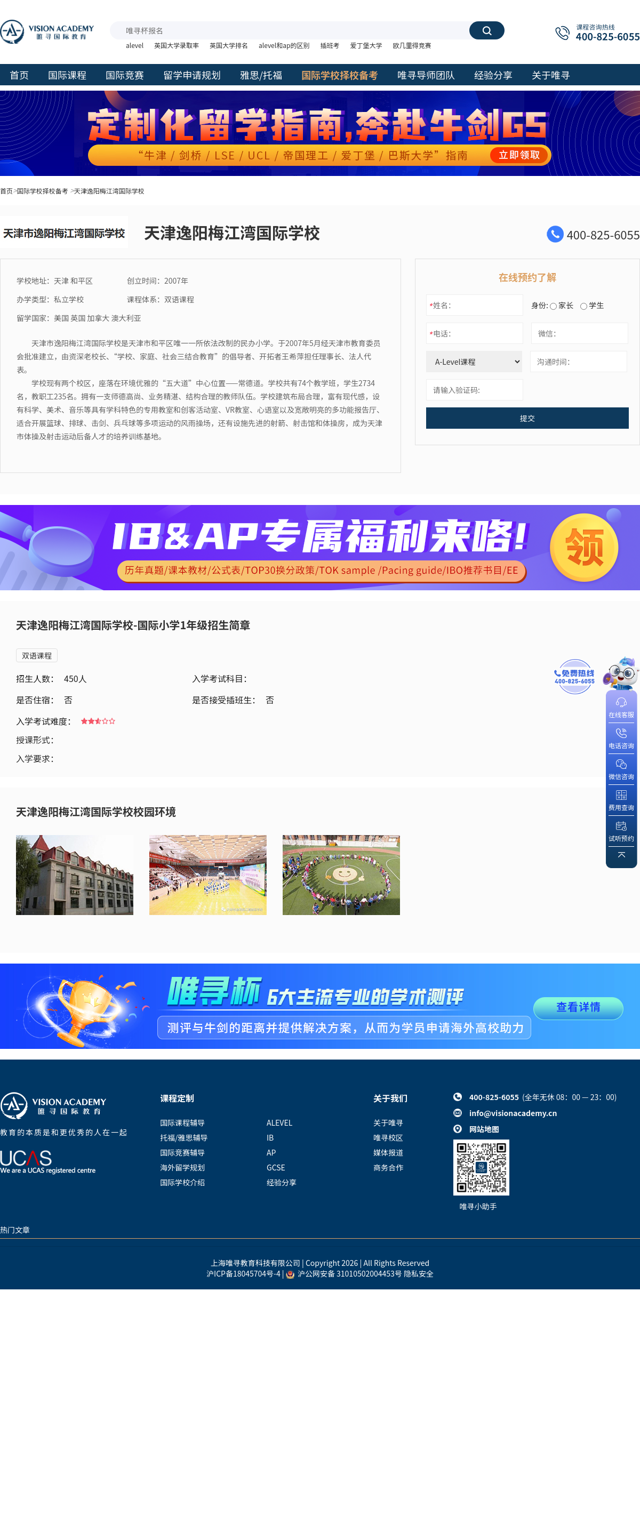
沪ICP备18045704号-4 (243, 1273)
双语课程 (37, 655)
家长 (561, 305)
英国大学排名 (229, 45)
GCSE (276, 1167)
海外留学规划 (182, 1167)
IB (270, 1137)
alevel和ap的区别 (284, 45)
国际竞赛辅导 (182, 1152)
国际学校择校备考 (42, 190)
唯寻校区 (388, 1137)
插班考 (329, 45)
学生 (592, 305)
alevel (134, 45)
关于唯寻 (388, 1122)
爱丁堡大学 (366, 45)
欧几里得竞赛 (412, 45)
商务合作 (388, 1167)
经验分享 (282, 1182)
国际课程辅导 (182, 1122)
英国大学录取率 (176, 45)
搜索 (486, 30)
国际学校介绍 (182, 1182)
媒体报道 (388, 1152)
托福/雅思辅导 (184, 1137)
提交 (527, 418)
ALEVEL (279, 1122)
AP (271, 1152)
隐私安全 (419, 1273)
